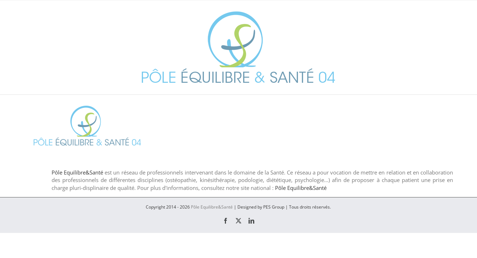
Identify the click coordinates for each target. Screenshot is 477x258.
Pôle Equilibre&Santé (77, 172)
